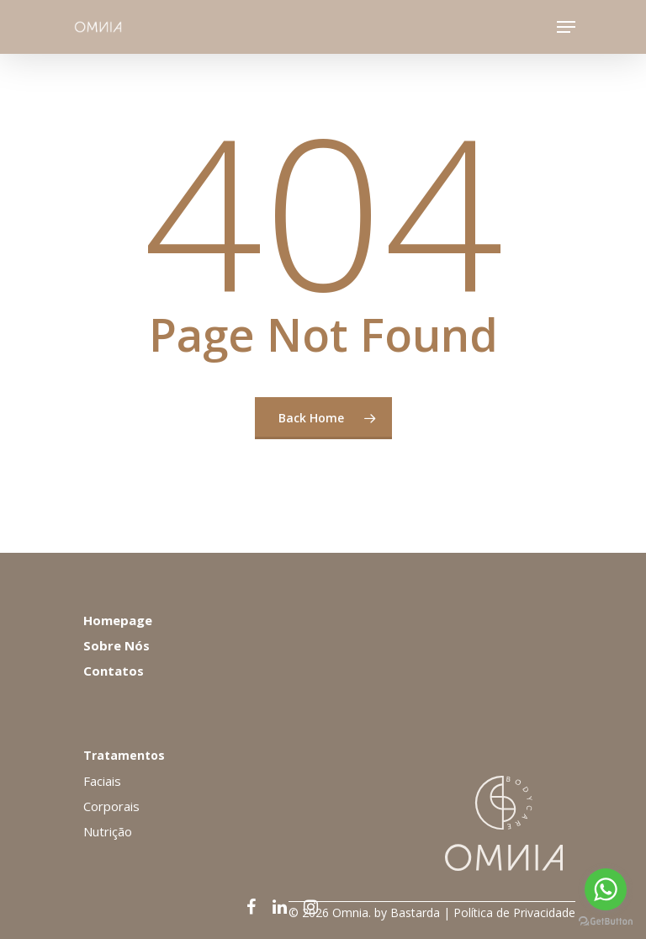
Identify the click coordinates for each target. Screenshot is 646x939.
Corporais (111, 806)
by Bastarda (407, 912)
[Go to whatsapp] (606, 889)
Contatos (113, 670)
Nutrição (107, 831)
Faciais (102, 780)
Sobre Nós (116, 645)
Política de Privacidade (514, 912)
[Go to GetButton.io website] (606, 921)
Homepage (117, 620)
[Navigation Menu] (566, 27)
